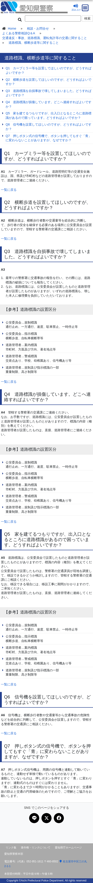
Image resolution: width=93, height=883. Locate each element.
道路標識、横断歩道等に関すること (34, 42)
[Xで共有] (46, 818)
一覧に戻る (9, 189)
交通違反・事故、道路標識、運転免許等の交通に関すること (44, 38)
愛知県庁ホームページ (68, 847)
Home (12, 28)
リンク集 (11, 847)
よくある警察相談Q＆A (18, 33)
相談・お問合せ (38, 28)
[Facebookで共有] (59, 818)
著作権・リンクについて (35, 847)
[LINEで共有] (34, 818)
